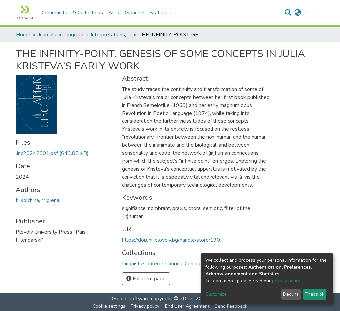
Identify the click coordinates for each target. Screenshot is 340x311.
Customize (216, 294)
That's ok (314, 294)
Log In (312, 12)
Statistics (160, 12)
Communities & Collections (72, 12)
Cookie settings (109, 306)
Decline (291, 294)
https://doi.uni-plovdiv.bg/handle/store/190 (171, 240)
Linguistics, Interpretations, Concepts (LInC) (97, 34)
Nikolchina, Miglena (37, 200)
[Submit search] (288, 12)
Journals (47, 34)
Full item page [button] (146, 278)
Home (23, 34)
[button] (298, 13)
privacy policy (286, 281)
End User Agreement (187, 306)
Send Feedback (231, 306)
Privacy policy (145, 306)
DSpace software (129, 298)
